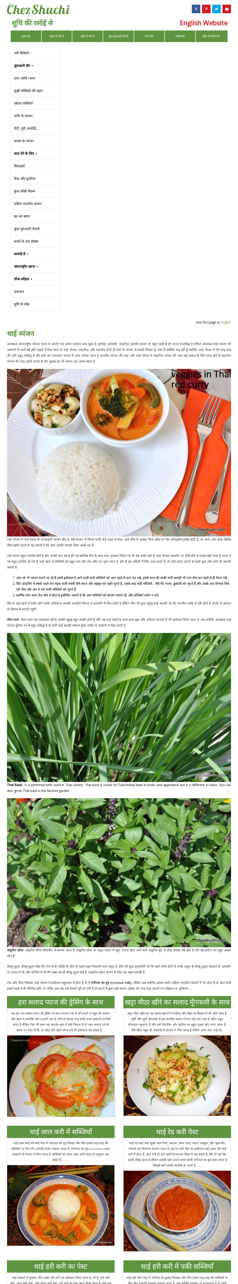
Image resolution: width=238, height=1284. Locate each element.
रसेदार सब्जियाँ (23, 103)
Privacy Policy (167, 1269)
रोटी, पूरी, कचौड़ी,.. (26, 128)
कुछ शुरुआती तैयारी (118, 36)
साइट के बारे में (56, 36)
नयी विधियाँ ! (22, 53)
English (222, 49)
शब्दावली (180, 36)
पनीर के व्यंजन (23, 115)
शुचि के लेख (21, 304)
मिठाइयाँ (19, 166)
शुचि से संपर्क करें (211, 36)
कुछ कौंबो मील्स (24, 191)
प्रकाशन (19, 291)
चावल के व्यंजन (24, 141)
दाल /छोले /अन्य (24, 78)
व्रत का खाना (22, 216)
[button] (35, 279)
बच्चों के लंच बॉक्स (26, 241)
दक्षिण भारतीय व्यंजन (27, 203)
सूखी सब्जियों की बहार (28, 90)
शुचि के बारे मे (87, 36)
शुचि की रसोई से (32, 23)
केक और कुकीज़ (24, 178)
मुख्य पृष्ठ (25, 36)
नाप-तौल (149, 36)
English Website (204, 22)
